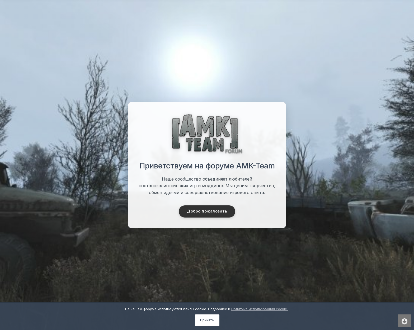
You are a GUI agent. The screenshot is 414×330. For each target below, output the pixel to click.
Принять (207, 320)
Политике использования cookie (259, 309)
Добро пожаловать (207, 211)
